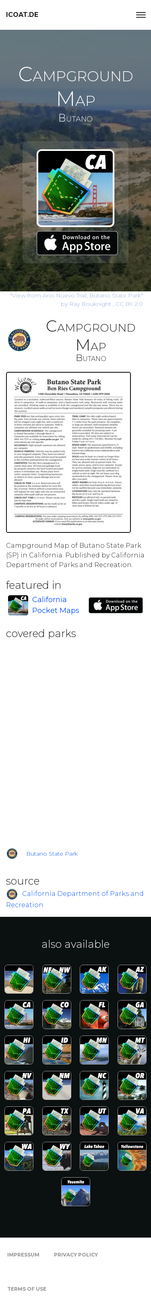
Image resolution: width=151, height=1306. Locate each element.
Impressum (23, 1255)
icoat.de (22, 15)
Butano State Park (52, 853)
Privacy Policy (76, 1255)
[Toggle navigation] (141, 15)
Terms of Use (26, 1289)
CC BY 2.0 (129, 303)
